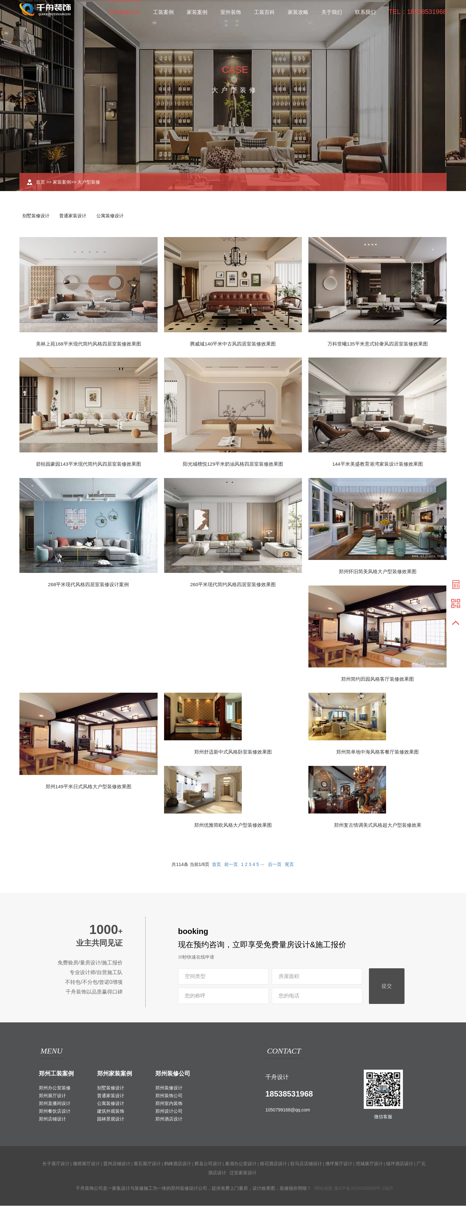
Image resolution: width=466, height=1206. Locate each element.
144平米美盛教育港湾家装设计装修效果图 (377, 464)
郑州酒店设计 (169, 1119)
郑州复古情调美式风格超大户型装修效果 (377, 825)
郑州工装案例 (56, 1074)
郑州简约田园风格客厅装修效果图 (377, 679)
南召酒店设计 (273, 1163)
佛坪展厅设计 (338, 1163)
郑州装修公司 (124, 12)
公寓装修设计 (112, 216)
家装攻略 (298, 12)
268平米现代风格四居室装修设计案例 (88, 585)
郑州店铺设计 (52, 1119)
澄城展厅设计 (369, 1163)
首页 (40, 182)
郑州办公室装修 (55, 1088)
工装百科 (264, 12)
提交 (387, 986)
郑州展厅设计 (52, 1095)
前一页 (231, 864)
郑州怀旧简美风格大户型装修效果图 (377, 572)
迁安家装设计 (243, 1173)
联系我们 (365, 12)
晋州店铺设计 (116, 1163)
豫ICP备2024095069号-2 (359, 1188)
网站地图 (324, 1188)
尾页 (289, 864)
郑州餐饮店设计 (55, 1111)
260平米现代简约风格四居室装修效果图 (233, 585)
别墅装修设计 (36, 216)
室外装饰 (230, 12)
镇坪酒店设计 (399, 1163)
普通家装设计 (74, 216)
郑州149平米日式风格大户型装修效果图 (88, 787)
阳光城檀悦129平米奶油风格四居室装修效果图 (233, 464)
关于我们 (331, 12)
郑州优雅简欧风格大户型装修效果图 (233, 825)
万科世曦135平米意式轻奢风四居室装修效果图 (377, 344)
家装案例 (197, 12)
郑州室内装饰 (169, 1103)
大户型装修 (88, 182)
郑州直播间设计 (55, 1103)
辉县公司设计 (208, 1163)
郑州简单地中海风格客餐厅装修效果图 (377, 752)
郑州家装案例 (114, 1074)
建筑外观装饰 (110, 1111)
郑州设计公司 (169, 1111)
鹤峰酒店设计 (177, 1163)
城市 (389, 1188)
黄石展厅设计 (147, 1163)
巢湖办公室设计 (241, 1163)
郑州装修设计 (169, 1088)
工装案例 (163, 12)
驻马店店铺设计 (306, 1163)
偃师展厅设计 (86, 1163)
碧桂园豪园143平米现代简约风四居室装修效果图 (88, 464)
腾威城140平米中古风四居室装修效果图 (233, 344)
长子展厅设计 (56, 1163)
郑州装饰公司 (169, 1095)
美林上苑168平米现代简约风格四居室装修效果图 (88, 344)
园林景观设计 (110, 1119)
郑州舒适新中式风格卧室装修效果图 (233, 752)
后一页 (275, 864)
